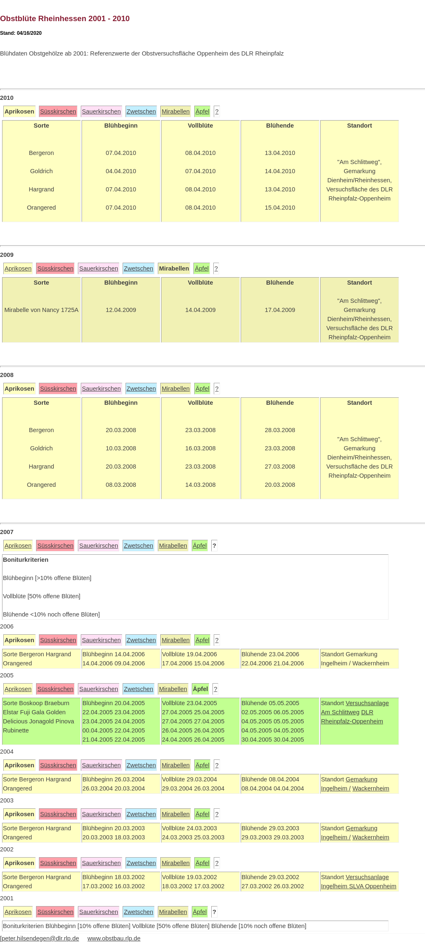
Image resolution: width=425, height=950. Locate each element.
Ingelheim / (336, 788)
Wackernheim (371, 788)
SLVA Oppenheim (372, 886)
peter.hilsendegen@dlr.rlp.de (40, 938)
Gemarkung (361, 779)
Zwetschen (141, 111)
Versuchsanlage (367, 703)
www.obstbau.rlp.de (113, 938)
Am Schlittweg (340, 712)
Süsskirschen (58, 111)
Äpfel (202, 111)
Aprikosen (18, 268)
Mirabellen (176, 111)
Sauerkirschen (101, 111)
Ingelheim (335, 886)
